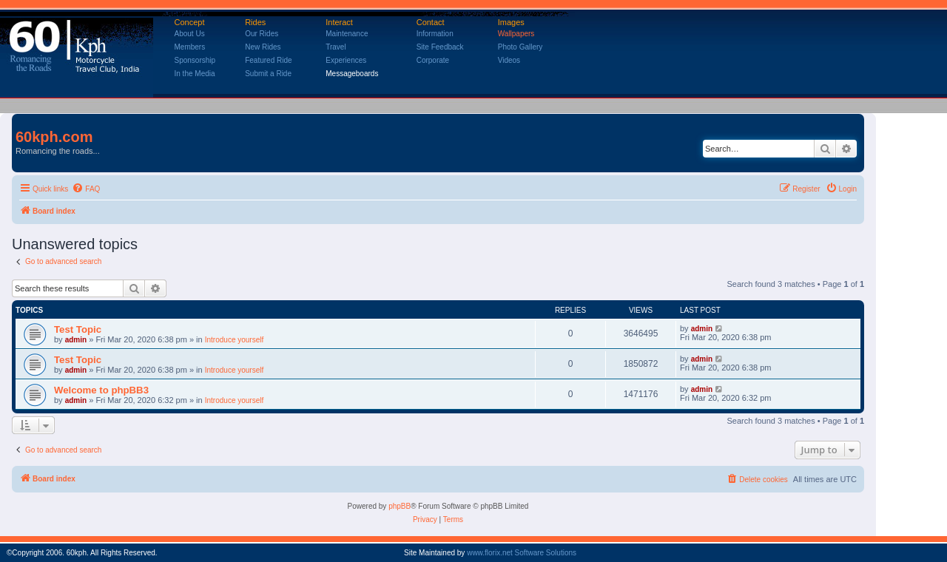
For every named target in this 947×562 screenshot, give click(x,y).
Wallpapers (516, 34)
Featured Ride (268, 60)
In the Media (195, 74)
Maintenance (347, 34)
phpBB (399, 506)
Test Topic (77, 329)
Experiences (346, 60)
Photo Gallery (520, 47)
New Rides (262, 47)
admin (76, 340)
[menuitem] (86, 189)
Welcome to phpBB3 (101, 390)
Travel (336, 47)
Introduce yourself (234, 340)
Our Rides (261, 34)
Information (435, 34)
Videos (509, 60)
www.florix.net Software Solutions (521, 553)
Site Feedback (440, 47)
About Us (190, 34)
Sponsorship (195, 60)
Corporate (433, 60)
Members (190, 47)
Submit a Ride (268, 74)
